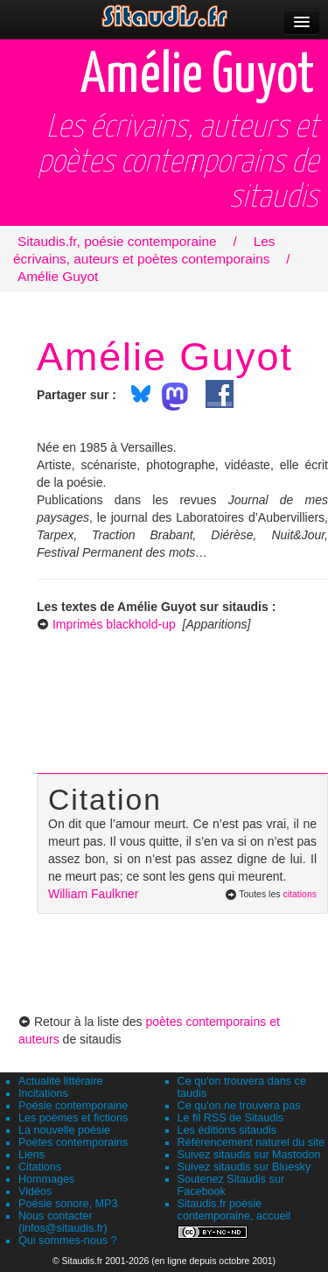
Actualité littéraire (60, 1081)
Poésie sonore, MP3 (67, 1204)
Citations (39, 1167)
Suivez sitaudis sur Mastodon (249, 1155)
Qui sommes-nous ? (67, 1240)
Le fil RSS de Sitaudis (231, 1118)
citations (300, 894)
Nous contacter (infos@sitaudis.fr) (63, 1222)
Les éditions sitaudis (227, 1130)
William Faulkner (93, 894)
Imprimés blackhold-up (114, 624)
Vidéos (35, 1191)
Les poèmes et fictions (73, 1118)
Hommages (46, 1179)
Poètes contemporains (73, 1142)
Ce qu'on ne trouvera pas (239, 1106)
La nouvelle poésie (64, 1130)
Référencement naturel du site (251, 1142)
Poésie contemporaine (73, 1106)
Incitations (43, 1093)
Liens (31, 1155)
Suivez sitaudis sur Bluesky (244, 1167)
